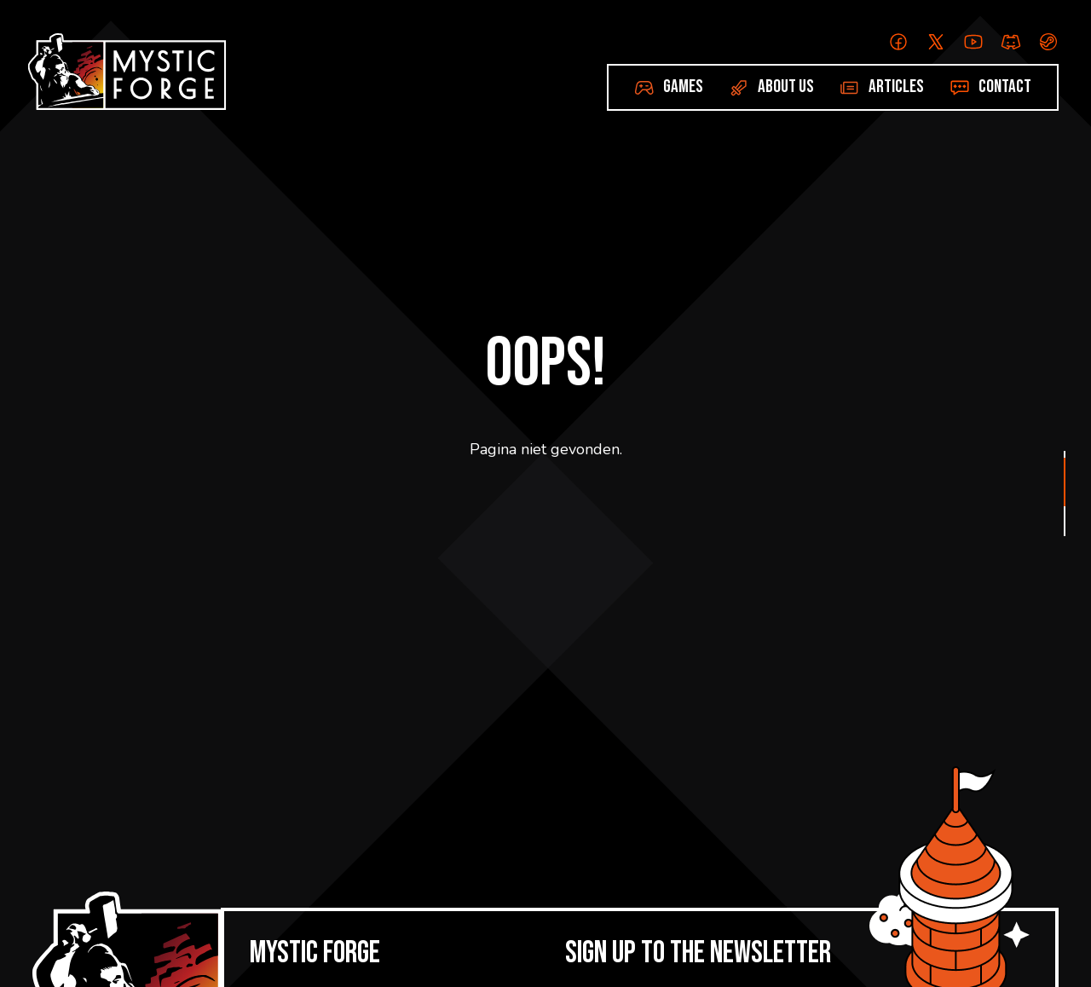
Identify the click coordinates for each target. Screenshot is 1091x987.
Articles (896, 86)
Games (683, 86)
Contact (1004, 86)
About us (786, 86)
